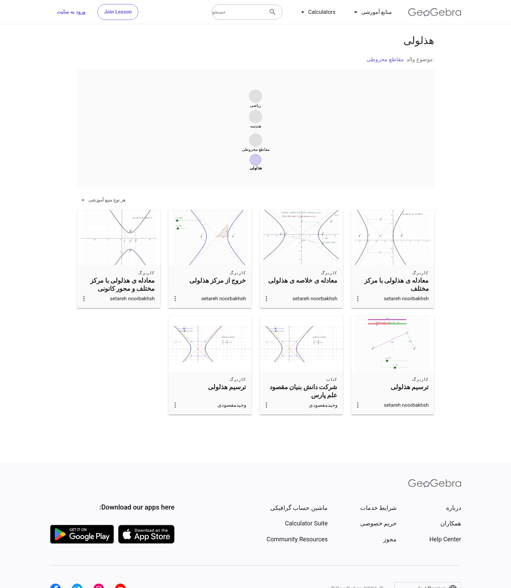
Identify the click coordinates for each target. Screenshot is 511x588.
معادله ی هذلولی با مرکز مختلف (396, 284)
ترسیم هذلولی (410, 387)
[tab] (372, 12)
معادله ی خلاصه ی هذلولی (303, 280)
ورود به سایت (71, 12)
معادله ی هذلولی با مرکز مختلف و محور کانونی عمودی (122, 289)
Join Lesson (118, 12)
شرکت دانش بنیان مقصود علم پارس (304, 391)
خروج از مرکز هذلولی (217, 280)
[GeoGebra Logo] (434, 12)
